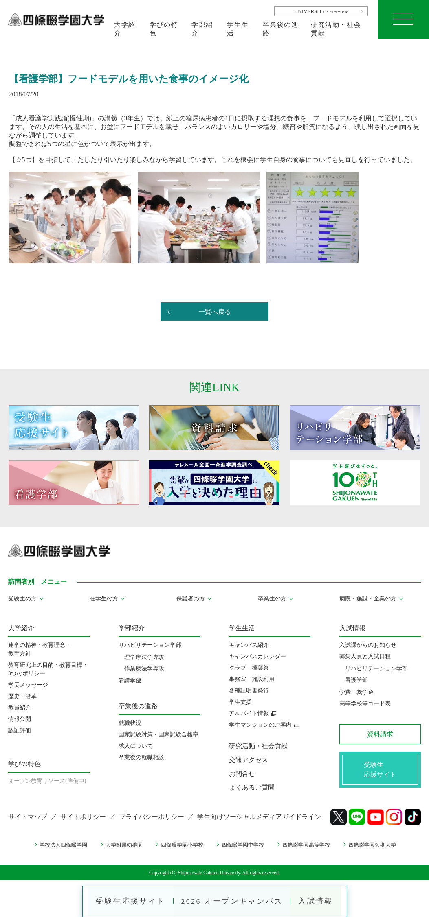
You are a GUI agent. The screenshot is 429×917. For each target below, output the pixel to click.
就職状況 (130, 723)
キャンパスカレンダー (257, 656)
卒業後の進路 (281, 29)
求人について (136, 746)
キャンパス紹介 (249, 645)
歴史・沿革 (22, 696)
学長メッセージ (28, 685)
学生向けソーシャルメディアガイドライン (259, 816)
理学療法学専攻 (144, 657)
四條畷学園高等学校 (311, 845)
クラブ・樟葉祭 (249, 668)
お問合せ (242, 773)
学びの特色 (164, 29)
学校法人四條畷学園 (55, 845)
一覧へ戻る (214, 311)
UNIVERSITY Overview (321, 11)
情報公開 (19, 719)
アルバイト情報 (249, 713)
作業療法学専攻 (144, 669)
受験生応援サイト (129, 901)
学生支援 (240, 702)
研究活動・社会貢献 (336, 29)
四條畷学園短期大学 (380, 845)
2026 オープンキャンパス (232, 901)
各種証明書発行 (249, 691)
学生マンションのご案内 (260, 725)
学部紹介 (202, 29)
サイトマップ (27, 816)
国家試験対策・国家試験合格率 (158, 734)
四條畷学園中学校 (244, 845)
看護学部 (130, 681)
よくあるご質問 (252, 787)
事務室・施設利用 (252, 679)
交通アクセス (248, 759)
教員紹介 (19, 708)
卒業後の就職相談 (141, 757)
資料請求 (380, 734)
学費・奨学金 (356, 692)
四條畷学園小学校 (180, 845)
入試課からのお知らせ (367, 645)
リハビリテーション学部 (150, 645)
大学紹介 (125, 29)
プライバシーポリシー (151, 816)
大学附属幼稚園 (119, 845)
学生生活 (238, 29)
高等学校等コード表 (365, 704)
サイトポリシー (83, 816)
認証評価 (19, 730)
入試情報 (317, 901)
